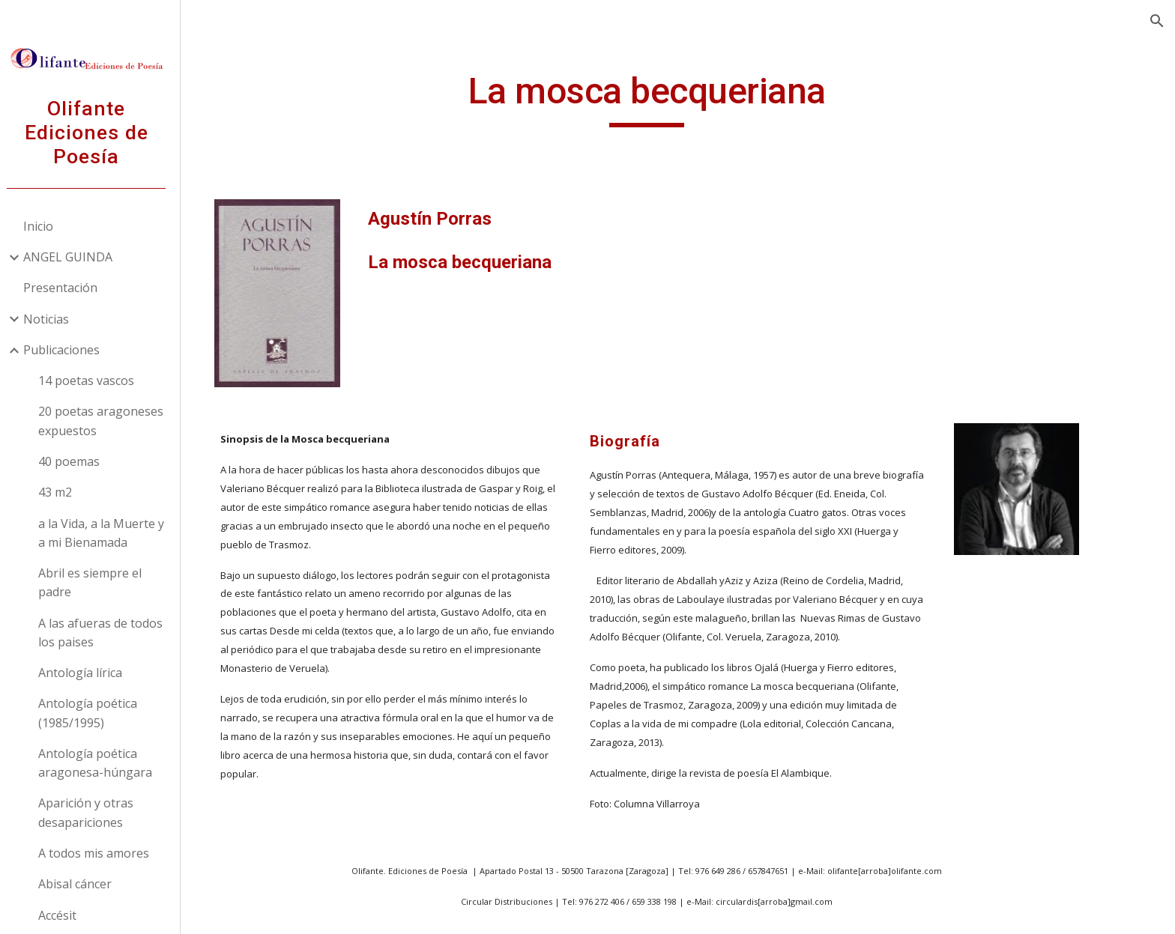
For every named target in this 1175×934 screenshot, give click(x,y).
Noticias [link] (53, 319)
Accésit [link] (64, 915)
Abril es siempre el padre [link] (96, 582)
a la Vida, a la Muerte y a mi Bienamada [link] (108, 533)
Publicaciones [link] (68, 350)
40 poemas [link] (75, 461)
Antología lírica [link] (87, 672)
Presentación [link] (67, 287)
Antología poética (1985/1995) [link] (94, 712)
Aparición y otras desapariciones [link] (92, 812)
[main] (681, 98)
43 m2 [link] (62, 492)
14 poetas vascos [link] (93, 380)
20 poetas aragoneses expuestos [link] (107, 420)
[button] (1157, 21)
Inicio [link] (45, 226)
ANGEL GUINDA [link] (74, 257)
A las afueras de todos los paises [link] (107, 632)
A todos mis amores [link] (100, 853)
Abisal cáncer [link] (81, 884)
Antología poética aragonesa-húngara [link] (102, 762)
